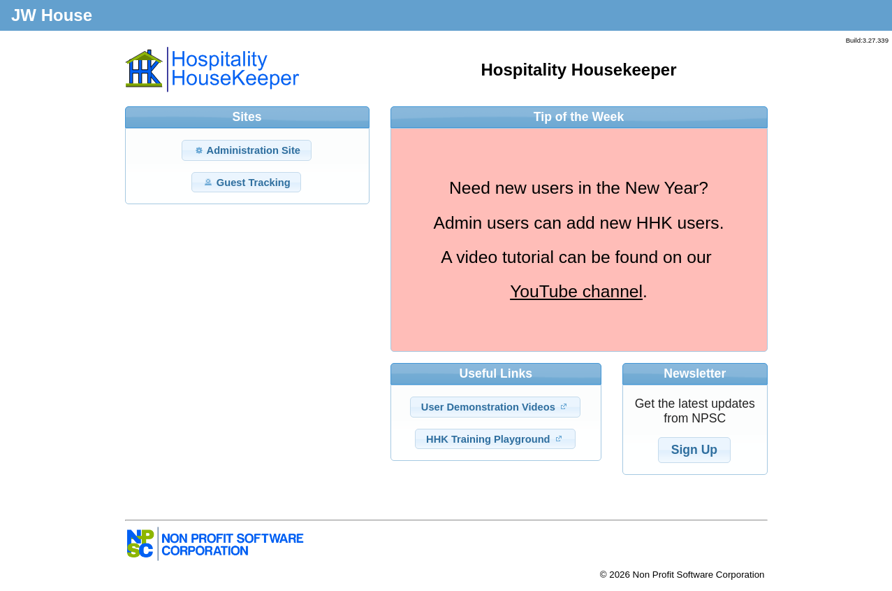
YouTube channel (576, 291)
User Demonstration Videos (495, 407)
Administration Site (246, 150)
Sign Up (694, 450)
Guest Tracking (247, 182)
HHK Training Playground (495, 439)
